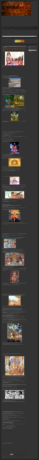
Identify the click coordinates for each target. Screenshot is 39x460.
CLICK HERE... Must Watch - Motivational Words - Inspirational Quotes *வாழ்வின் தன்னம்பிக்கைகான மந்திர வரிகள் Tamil (13, 44)
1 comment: (9, 454)
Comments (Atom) (6, 457)
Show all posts (17, 46)
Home (13, 456)
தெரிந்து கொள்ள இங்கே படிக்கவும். (9, 91)
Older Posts (26, 456)
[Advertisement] (6, 21)
